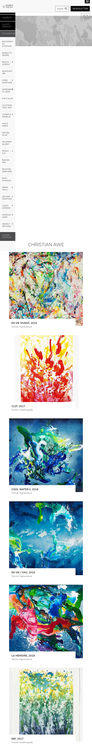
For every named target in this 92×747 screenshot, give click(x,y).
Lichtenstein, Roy (7, 106)
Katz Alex (7, 98)
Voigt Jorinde (7, 206)
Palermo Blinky (7, 143)
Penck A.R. (7, 151)
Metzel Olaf (6, 133)
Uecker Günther (7, 197)
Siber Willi (7, 188)
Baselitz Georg (7, 54)
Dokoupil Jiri (7, 72)
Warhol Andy (7, 215)
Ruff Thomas (6, 179)
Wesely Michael (7, 224)
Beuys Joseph (7, 62)
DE (84, 15)
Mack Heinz (5, 124)
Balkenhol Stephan (7, 43)
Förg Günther (7, 81)
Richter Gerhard (7, 170)
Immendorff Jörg (7, 90)
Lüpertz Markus (7, 115)
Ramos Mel (6, 161)
